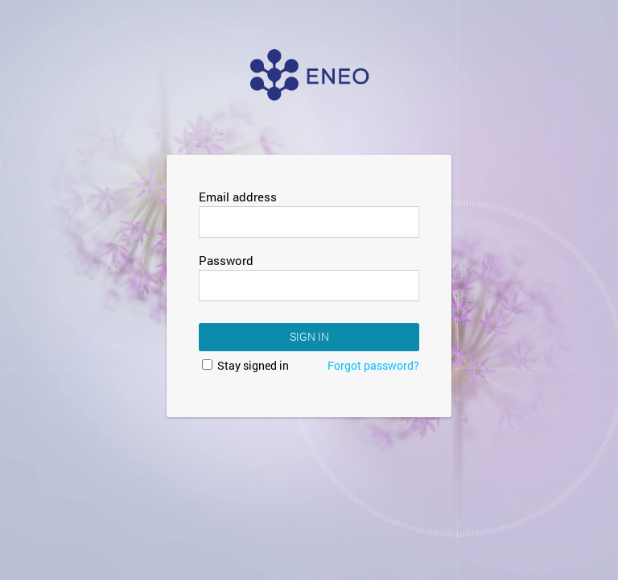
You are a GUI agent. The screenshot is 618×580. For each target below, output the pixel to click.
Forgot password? (373, 365)
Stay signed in (245, 365)
